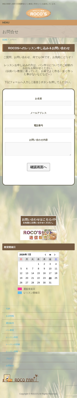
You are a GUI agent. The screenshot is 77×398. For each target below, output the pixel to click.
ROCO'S (35, 394)
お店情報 (10, 316)
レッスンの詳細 (13, 344)
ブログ (9, 359)
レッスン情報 (12, 351)
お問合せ (10, 366)
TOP (8, 309)
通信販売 (10, 323)
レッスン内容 (12, 337)
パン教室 (10, 330)
